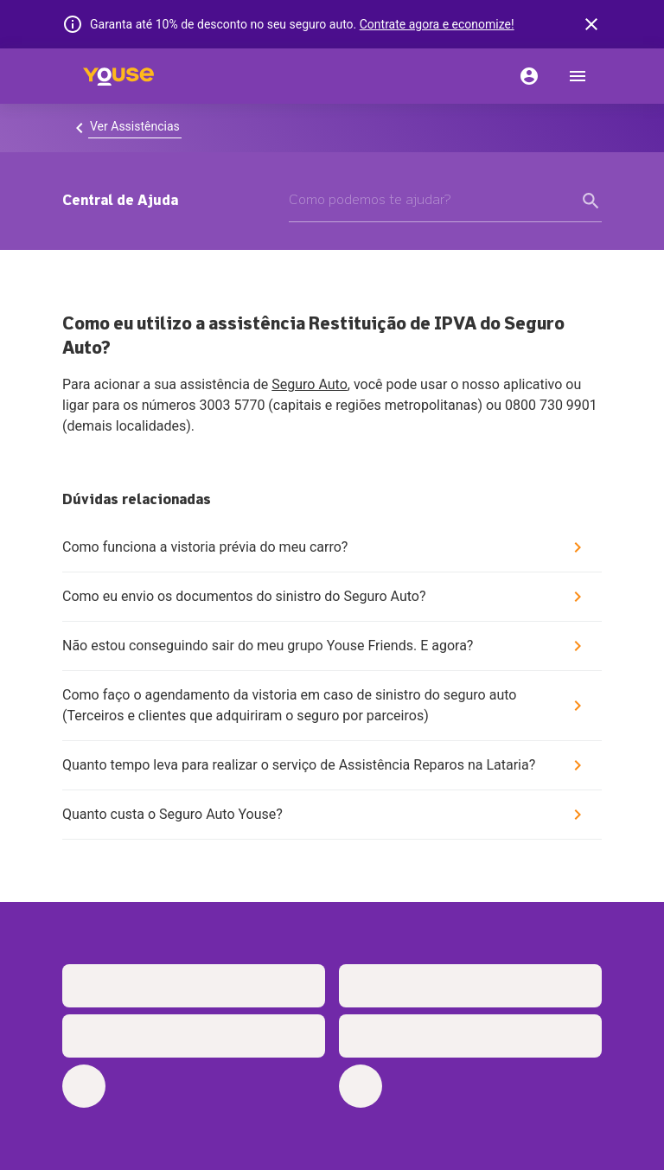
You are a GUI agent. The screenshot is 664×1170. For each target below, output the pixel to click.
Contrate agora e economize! (437, 24)
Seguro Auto (309, 384)
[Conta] (529, 76)
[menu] (577, 76)
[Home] (118, 76)
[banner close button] (591, 24)
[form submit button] (591, 200)
